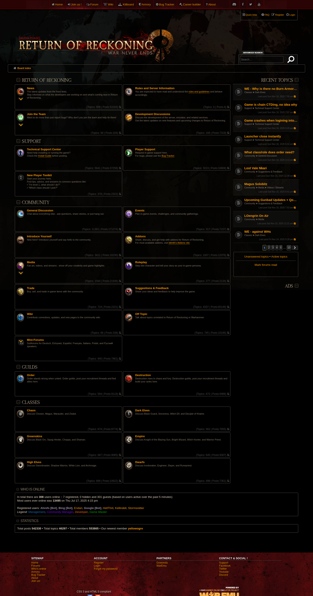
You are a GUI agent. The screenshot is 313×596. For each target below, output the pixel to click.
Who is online (32, 489)
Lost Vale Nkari (255, 168)
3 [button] (273, 247)
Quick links (251, 14)
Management (36, 512)
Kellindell (121, 508)
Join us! (35, 581)
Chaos (31, 410)
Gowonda (162, 562)
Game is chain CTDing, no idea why (270, 104)
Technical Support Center (267, 108)
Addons (140, 236)
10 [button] (289, 247)
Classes (248, 92)
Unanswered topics (256, 256)
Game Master (98, 512)
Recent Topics (277, 80)
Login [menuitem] (292, 14)
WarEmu (161, 565)
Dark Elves (260, 92)
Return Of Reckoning (46, 80)
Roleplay (141, 262)
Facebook (225, 565)
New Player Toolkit (39, 175)
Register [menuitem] (279, 14)
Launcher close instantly (262, 136)
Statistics (29, 521)
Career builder (192, 4)
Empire (140, 436)
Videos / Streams (275, 187)
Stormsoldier (136, 508)
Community (249, 156)
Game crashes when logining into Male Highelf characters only (271, 120)
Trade (31, 288)
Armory (146, 4)
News (30, 88)
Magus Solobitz (255, 184)
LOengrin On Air (256, 216)
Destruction (143, 375)
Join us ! (76, 4)
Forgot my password (106, 568)
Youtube (224, 571)
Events (139, 210)
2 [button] (269, 247)
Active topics (279, 256)
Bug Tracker (166, 4)
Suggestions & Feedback (270, 172)
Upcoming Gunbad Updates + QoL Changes (271, 200)
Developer (81, 512)
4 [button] (277, 247)
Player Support (145, 149)
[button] (295, 248)
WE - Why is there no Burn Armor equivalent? (271, 88)
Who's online (38, 568)
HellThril (108, 508)
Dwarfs (140, 462)
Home (59, 4)
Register (99, 562)
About (212, 4)
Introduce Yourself (39, 236)
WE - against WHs (257, 231)
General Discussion (267, 156)
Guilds (29, 367)
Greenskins (34, 436)
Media (261, 187)
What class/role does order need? (269, 152)
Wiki (110, 4)
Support (248, 108)
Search (291, 60)
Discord (223, 574)
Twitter (223, 568)
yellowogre (135, 528)
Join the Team (36, 114)
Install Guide (44, 155)
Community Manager (60, 512)
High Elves (34, 462)
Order (31, 375)
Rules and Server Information (155, 88)
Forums (35, 565)
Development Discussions (152, 114)
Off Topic (141, 314)
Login (97, 565)
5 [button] (281, 247)
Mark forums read (266, 264)
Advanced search (253, 52)
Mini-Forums (35, 340)
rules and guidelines (199, 91)
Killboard (128, 4)
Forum (94, 4)
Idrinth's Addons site (179, 242)
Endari (78, 508)
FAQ (267, 14)
